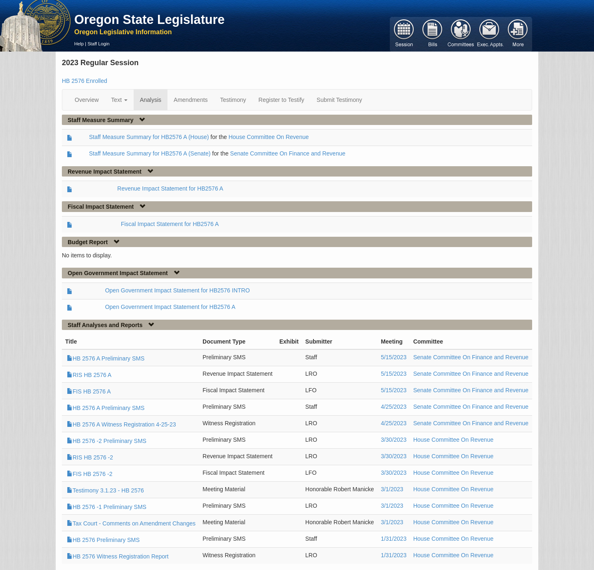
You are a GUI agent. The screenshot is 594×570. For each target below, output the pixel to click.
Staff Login (98, 43)
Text (119, 100)
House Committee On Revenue (269, 137)
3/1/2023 (392, 489)
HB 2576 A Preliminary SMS (105, 358)
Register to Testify (281, 100)
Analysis (150, 100)
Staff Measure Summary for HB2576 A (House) (149, 137)
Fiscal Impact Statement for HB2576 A (170, 224)
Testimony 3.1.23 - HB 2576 (105, 490)
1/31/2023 (393, 538)
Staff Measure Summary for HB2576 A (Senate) (150, 153)
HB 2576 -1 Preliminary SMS (106, 507)
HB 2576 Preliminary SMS (103, 540)
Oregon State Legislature (149, 19)
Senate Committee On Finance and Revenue (287, 153)
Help (79, 43)
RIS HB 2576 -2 (90, 457)
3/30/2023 (393, 439)
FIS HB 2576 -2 (90, 474)
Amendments (190, 100)
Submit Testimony (339, 100)
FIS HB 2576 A (89, 391)
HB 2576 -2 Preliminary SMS (106, 441)
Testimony (233, 100)
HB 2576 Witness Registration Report (118, 556)
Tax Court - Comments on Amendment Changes (131, 523)
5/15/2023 (393, 357)
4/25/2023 (393, 406)
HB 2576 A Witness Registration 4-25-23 (121, 424)
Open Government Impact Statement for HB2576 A (170, 307)
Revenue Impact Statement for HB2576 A (170, 188)
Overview (87, 100)
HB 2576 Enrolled (84, 81)
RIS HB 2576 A (89, 375)
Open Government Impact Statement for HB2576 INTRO (177, 290)
